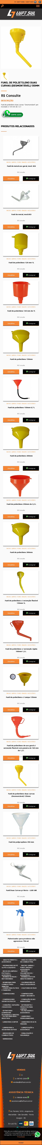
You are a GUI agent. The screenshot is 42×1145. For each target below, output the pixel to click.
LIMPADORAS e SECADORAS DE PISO (9, 1028)
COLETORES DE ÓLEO (29, 988)
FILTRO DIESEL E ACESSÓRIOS (26, 1012)
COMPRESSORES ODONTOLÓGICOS (9, 1000)
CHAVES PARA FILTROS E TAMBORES (10, 989)
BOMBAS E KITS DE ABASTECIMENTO (27, 978)
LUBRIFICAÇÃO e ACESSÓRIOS (27, 1028)
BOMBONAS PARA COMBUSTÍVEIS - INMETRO (9, 984)
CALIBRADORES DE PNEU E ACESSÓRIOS (27, 983)
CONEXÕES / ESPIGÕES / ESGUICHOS (10, 1006)
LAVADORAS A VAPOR (10, 1022)
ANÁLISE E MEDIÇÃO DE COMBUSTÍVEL (28, 961)
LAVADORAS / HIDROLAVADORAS (27, 1017)
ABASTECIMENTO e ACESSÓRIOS (9, 961)
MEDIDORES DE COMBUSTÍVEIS (8, 1034)
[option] (21, 48)
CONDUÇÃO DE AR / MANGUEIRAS (28, 1000)
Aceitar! (21, 1143)
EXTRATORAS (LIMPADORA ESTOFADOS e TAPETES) (10, 1013)
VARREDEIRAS (8, 1039)
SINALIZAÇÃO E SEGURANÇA (26, 1034)
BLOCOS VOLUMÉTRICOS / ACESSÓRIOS (26, 973)
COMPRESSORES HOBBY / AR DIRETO (27, 995)
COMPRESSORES (9, 994)
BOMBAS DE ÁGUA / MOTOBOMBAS (9, 978)
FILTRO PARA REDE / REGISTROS (9, 1017)
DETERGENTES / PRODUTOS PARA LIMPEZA (26, 1007)
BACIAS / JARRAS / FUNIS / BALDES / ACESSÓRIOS (27, 967)
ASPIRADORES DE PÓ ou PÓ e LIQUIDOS (10, 966)
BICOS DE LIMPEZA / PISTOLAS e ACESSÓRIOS (10, 973)
